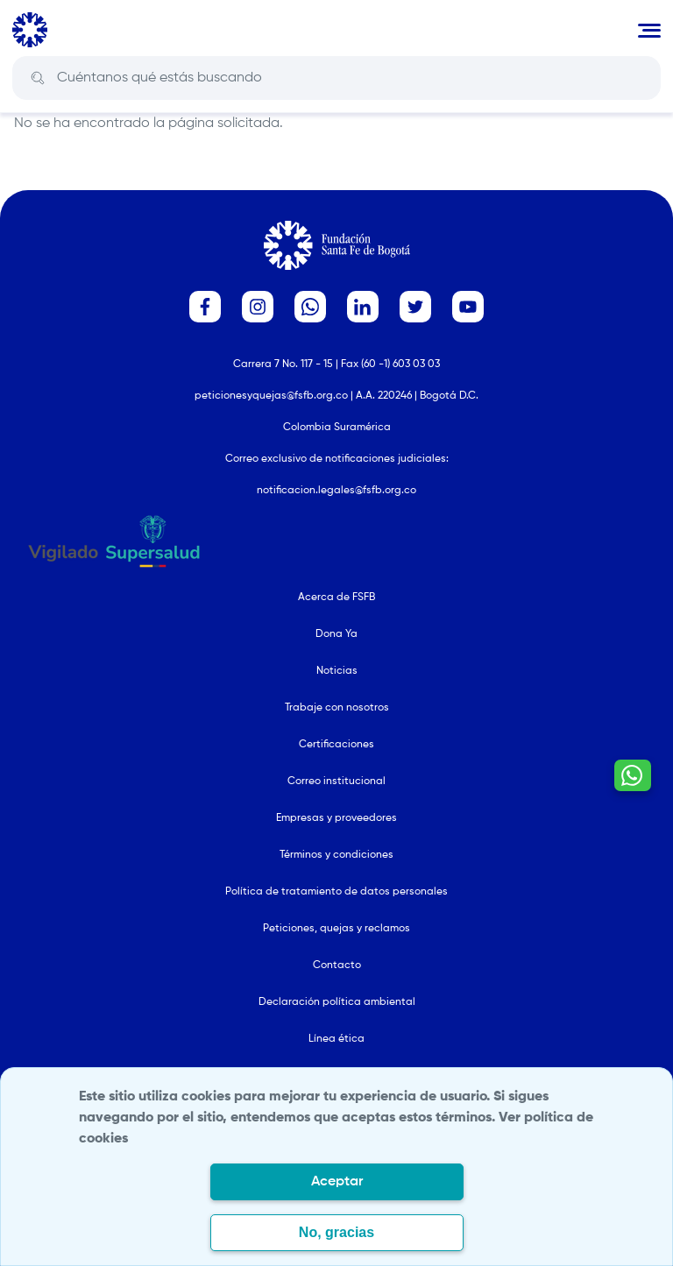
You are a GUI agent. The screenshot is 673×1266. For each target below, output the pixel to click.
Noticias (337, 671)
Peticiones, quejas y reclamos (336, 928)
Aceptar (337, 1182)
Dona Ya (336, 634)
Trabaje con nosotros (337, 708)
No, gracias (336, 1232)
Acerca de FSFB (336, 597)
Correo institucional (336, 781)
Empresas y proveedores (336, 818)
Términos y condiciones (336, 855)
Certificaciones (336, 744)
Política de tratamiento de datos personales (336, 892)
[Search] (349, 77)
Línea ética (336, 1039)
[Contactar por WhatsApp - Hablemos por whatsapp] (632, 775)
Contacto (337, 965)
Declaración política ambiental (337, 1002)
